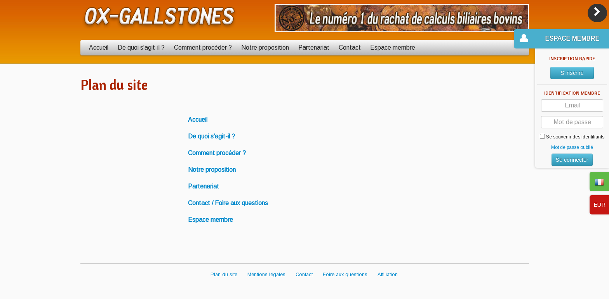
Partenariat (313, 47)
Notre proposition (265, 47)
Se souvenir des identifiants (572, 137)
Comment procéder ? (203, 47)
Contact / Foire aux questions (228, 203)
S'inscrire (572, 73)
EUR (599, 204)
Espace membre (392, 47)
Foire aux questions (345, 274)
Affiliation (388, 274)
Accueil (98, 47)
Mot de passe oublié (572, 147)
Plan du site (224, 274)
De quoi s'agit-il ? (141, 47)
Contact (350, 47)
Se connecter (572, 160)
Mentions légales (266, 274)
